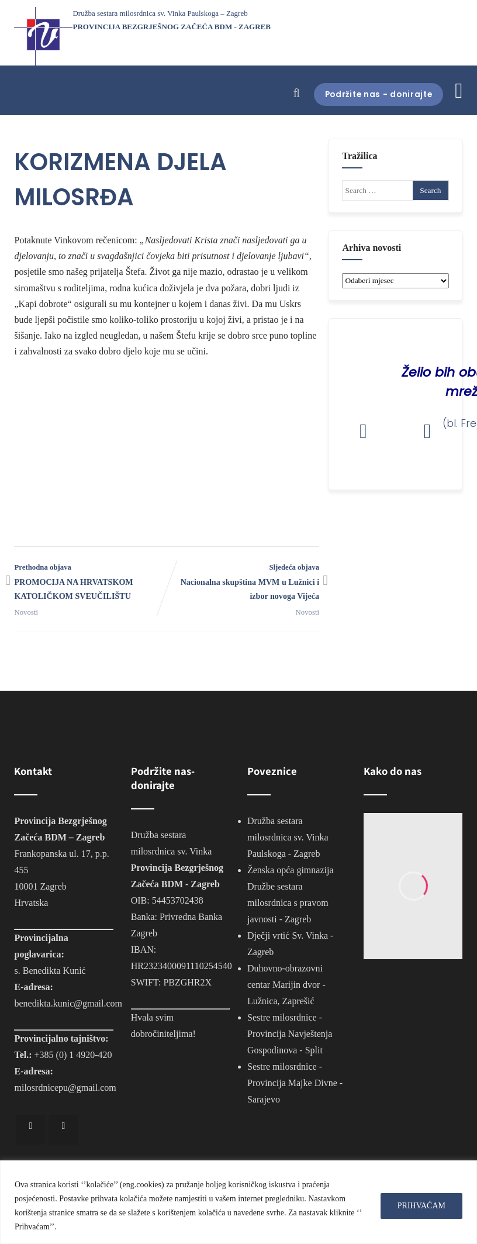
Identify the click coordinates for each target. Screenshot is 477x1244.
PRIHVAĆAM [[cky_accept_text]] (421, 1205)
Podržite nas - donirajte (372, 94)
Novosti (26, 612)
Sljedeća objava (243, 583)
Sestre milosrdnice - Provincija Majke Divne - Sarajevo (295, 1083)
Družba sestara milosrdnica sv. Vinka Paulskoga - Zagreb (288, 837)
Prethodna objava (90, 583)
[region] (238, 1202)
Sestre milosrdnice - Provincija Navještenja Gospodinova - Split (289, 1033)
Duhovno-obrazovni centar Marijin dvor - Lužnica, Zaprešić (286, 984)
